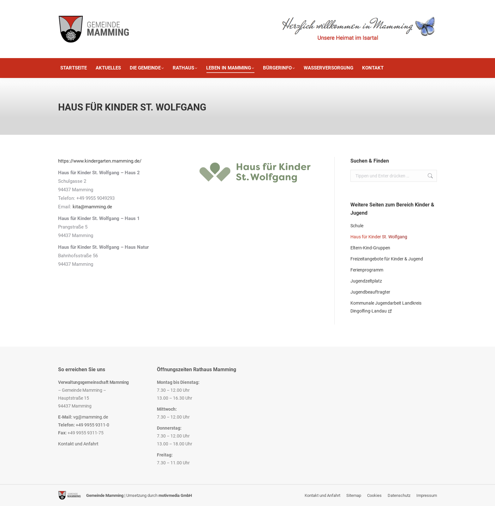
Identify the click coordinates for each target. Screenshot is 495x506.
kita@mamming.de (92, 207)
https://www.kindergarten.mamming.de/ (99, 161)
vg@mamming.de (90, 417)
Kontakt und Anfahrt (78, 443)
